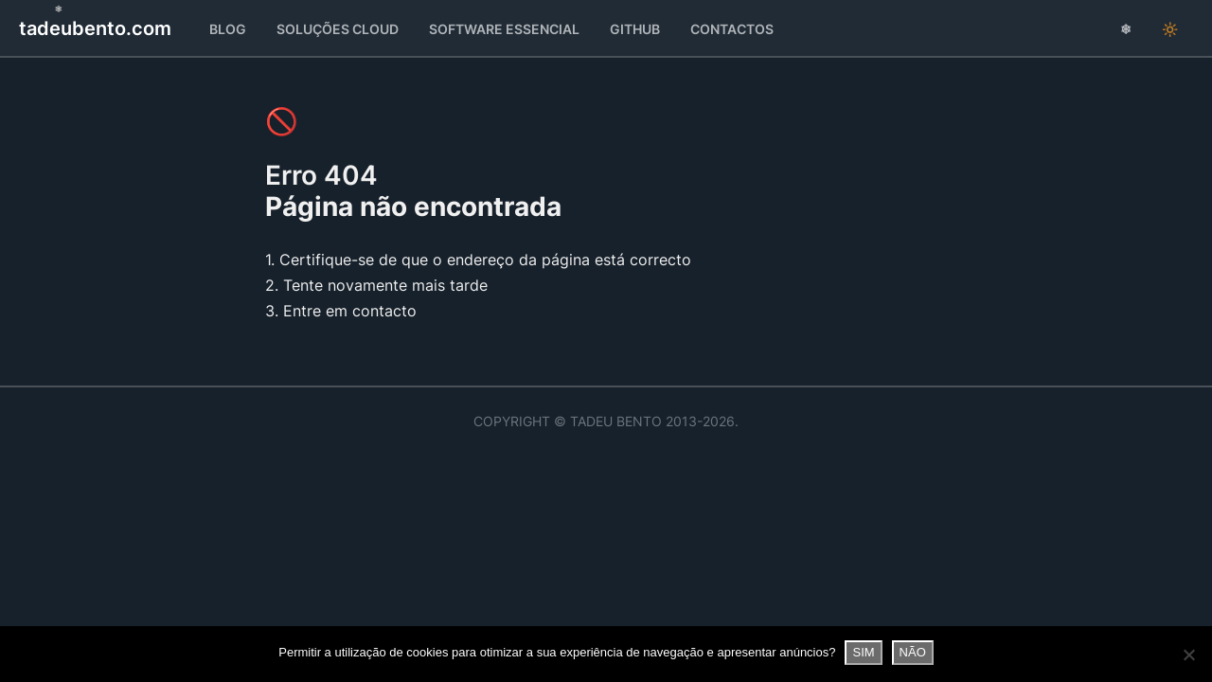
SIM (863, 652)
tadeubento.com (95, 28)
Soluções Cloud (337, 29)
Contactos (732, 29)
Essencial (504, 29)
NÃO (913, 652)
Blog (227, 29)
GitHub (635, 29)
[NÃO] (1188, 654)
